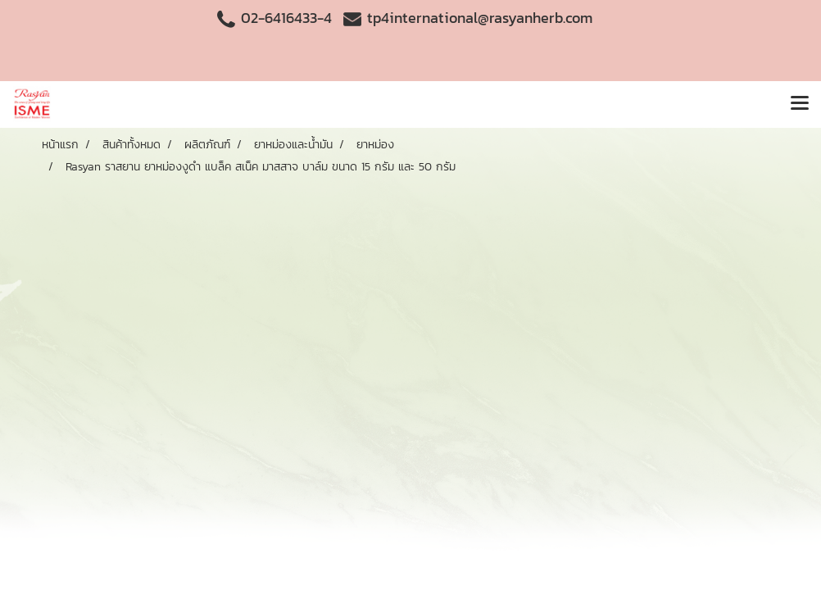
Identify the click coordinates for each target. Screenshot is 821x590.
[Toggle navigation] (800, 104)
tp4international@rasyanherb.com (479, 18)
